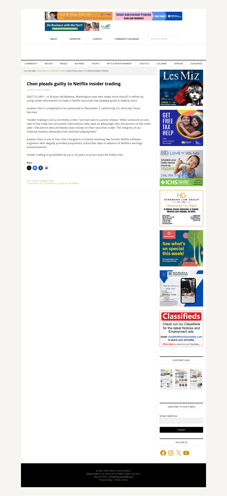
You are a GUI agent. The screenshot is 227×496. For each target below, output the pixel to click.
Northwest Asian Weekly (113, 52)
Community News (46, 181)
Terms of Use (121, 479)
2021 (41, 183)
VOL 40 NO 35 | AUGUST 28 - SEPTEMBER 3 (61, 183)
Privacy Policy (106, 479)
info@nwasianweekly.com (121, 476)
